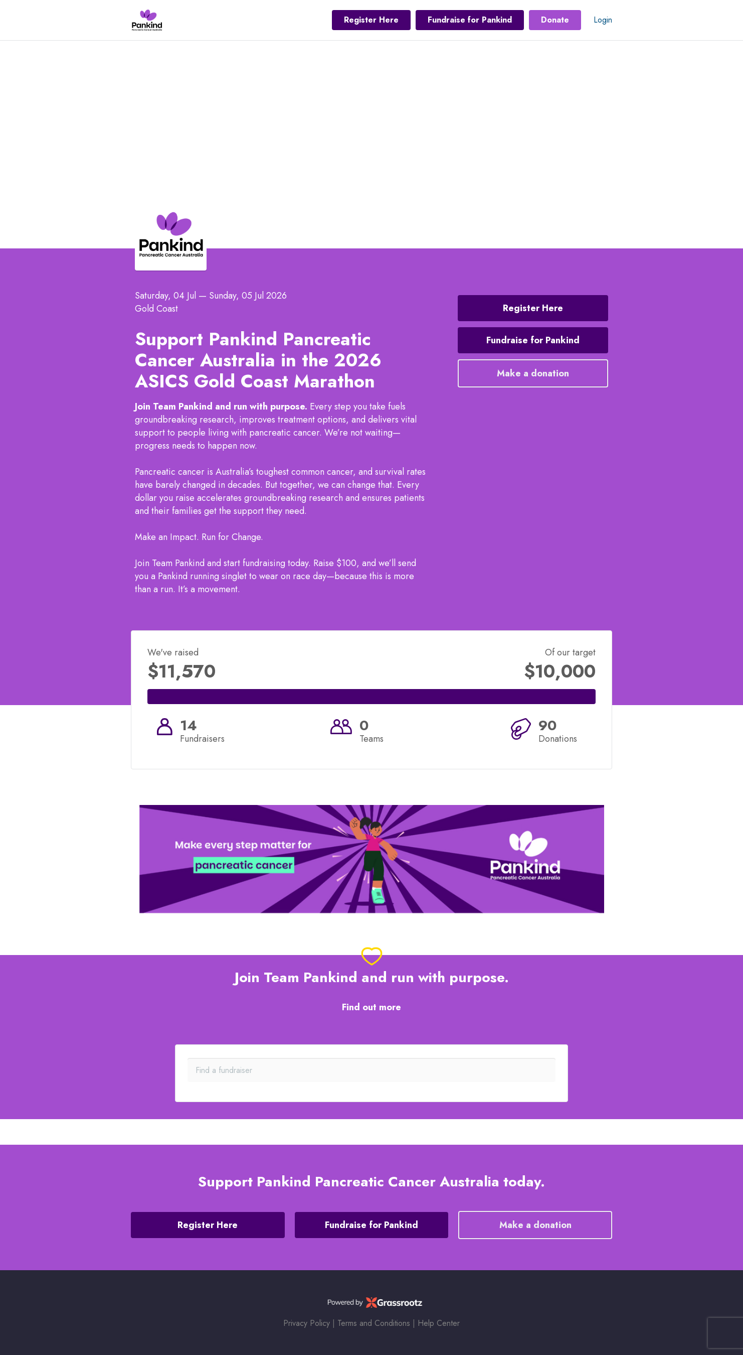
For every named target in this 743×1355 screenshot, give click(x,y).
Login (603, 20)
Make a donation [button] (533, 373)
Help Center (439, 1323)
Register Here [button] (371, 20)
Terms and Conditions (373, 1323)
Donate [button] (555, 20)
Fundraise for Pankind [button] (470, 20)
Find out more (371, 1007)
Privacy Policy (306, 1323)
